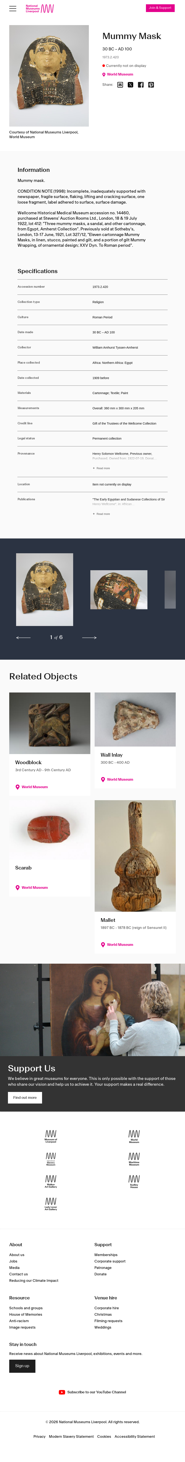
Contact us (18, 1274)
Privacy (39, 1437)
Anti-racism (19, 1321)
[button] (44, 591)
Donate (100, 1274)
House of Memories (25, 1315)
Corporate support (110, 1261)
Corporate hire (106, 1308)
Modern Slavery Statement (71, 1437)
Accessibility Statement (135, 1437)
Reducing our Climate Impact (33, 1281)
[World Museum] (134, 1136)
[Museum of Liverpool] (50, 1136)
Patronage (103, 1268)
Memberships (106, 1255)
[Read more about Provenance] (129, 462)
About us (16, 1255)
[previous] (23, 637)
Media (14, 1268)
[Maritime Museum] (134, 1159)
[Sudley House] (134, 1181)
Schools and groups (26, 1308)
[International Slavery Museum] (50, 1159)
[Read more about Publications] (129, 507)
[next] (89, 637)
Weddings (102, 1327)
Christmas (103, 1315)
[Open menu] (12, 8)
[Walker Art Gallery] (50, 1181)
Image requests (22, 1327)
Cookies (104, 1437)
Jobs (13, 1261)
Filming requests (108, 1321)
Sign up (22, 1366)
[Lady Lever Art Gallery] (50, 1204)
